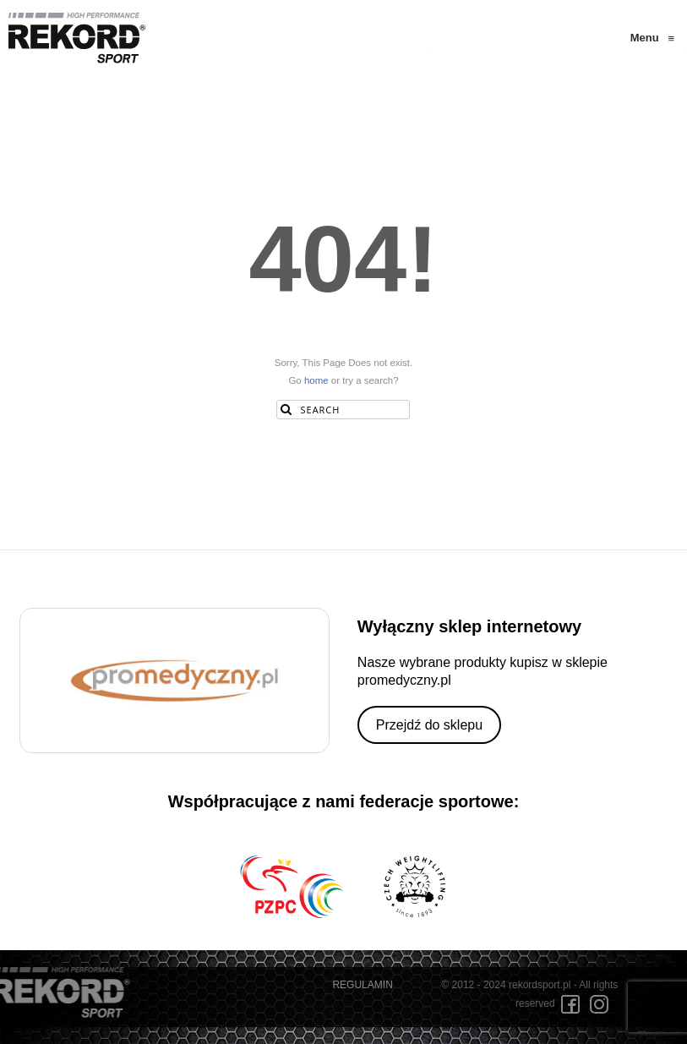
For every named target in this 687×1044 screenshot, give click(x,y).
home (316, 380)
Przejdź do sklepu (429, 725)
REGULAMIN (362, 985)
